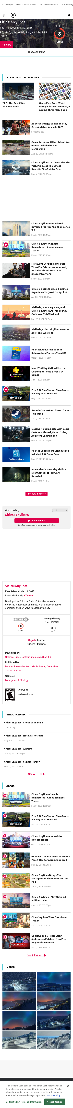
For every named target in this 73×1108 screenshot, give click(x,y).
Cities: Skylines (12, 21)
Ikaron (42, 666)
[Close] (67, 1086)
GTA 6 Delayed (7, 5)
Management (12, 680)
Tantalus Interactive (31, 657)
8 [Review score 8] (59, 33)
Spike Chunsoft (13, 670)
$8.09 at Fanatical (36, 520)
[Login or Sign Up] (69, 15)
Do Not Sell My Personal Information (24, 1102)
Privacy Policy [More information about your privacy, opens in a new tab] (53, 1095)
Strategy (24, 680)
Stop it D (46, 657)
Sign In (32, 640)
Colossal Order (12, 657)
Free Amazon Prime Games (26, 5)
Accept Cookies (54, 1102)
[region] (36, 1094)
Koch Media (32, 666)
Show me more (36, 493)
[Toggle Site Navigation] (4, 15)
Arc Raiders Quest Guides (49, 5)
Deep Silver (52, 666)
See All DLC (36, 774)
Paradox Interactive (15, 666)
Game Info (36, 52)
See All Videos (36, 955)
